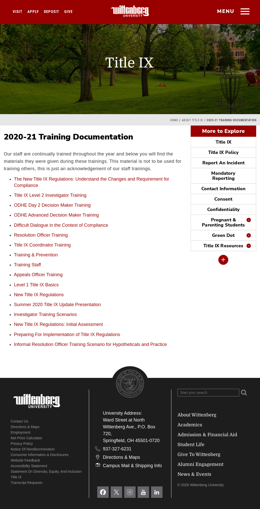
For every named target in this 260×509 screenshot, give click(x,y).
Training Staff (27, 264)
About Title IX (192, 120)
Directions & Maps (25, 427)
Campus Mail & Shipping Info (132, 465)
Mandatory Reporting (223, 176)
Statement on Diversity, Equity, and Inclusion (46, 471)
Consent (223, 199)
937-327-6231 (117, 448)
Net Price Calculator (26, 438)
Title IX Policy (223, 152)
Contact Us (19, 421)
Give (68, 11)
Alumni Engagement (200, 464)
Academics (189, 424)
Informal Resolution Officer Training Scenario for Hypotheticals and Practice (90, 344)
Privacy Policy (22, 444)
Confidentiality (223, 209)
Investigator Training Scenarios (45, 314)
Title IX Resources (223, 245)
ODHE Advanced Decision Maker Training (56, 215)
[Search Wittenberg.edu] (208, 392)
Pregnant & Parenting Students (223, 222)
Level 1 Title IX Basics (36, 284)
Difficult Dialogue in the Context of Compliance (61, 225)
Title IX (223, 142)
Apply (33, 11)
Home (174, 120)
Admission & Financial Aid (207, 434)
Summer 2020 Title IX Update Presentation (57, 304)
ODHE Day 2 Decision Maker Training (52, 205)
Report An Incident (223, 162)
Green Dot (223, 235)
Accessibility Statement (29, 466)
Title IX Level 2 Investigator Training (50, 195)
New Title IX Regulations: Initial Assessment (58, 324)
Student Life (190, 444)
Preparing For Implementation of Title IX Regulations (67, 334)
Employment (20, 432)
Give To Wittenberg (198, 454)
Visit (17, 11)
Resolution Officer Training (41, 235)
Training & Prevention (36, 254)
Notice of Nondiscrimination (33, 449)
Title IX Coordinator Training (42, 245)
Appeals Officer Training (38, 274)
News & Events (194, 474)
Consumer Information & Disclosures (40, 455)
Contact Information (223, 188)
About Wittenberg (196, 414)
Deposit (51, 11)
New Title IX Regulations (39, 294)
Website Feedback (25, 460)
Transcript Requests (26, 483)
